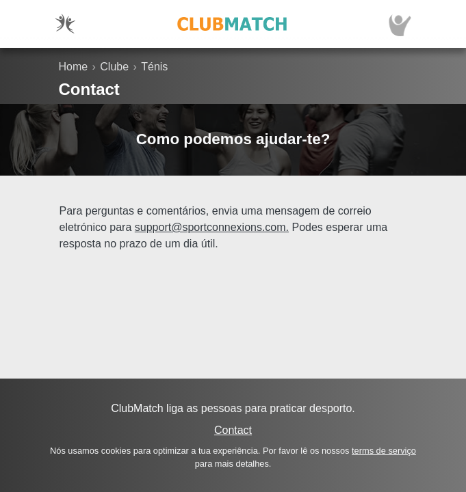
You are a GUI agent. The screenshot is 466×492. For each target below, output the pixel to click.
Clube (114, 66)
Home (73, 66)
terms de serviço (384, 451)
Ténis (154, 66)
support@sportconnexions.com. (212, 227)
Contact (233, 430)
